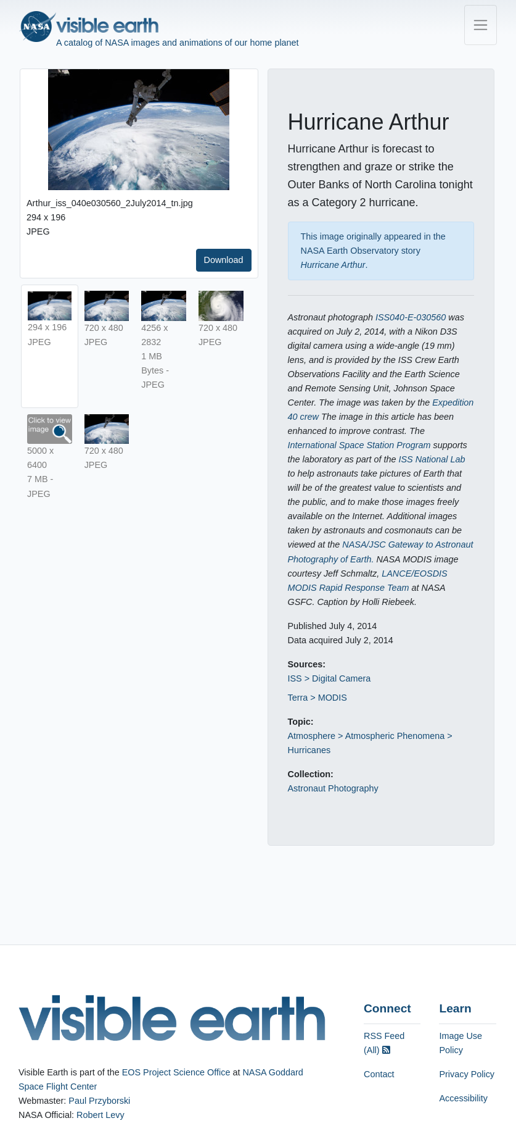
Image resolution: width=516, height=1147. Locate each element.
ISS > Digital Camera (329, 678)
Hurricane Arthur (333, 265)
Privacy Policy (466, 1074)
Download (224, 260)
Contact (379, 1074)
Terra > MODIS (317, 698)
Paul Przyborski (99, 1101)
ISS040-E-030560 (410, 317)
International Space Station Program (359, 445)
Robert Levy (100, 1115)
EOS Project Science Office (176, 1072)
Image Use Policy (460, 1043)
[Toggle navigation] (480, 25)
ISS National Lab (432, 459)
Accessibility (463, 1098)
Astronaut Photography (333, 788)
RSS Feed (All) (384, 1043)
